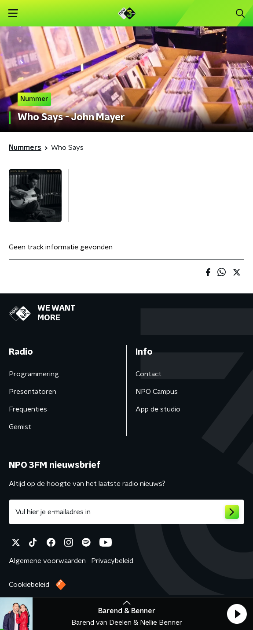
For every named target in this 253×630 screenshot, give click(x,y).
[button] (237, 614)
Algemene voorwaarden (47, 560)
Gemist (20, 426)
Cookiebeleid (29, 584)
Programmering (34, 374)
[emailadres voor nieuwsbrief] (126, 512)
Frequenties (28, 409)
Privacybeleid (112, 560)
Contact (148, 374)
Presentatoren (32, 391)
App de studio (158, 409)
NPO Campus (157, 391)
